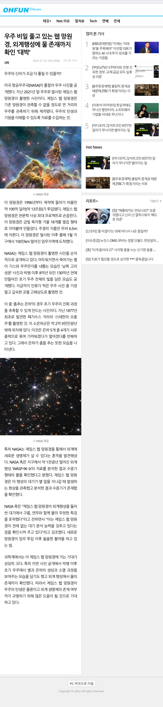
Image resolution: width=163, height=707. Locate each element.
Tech (93, 21)
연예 (105, 21)
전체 (117, 21)
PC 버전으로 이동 (82, 683)
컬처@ (79, 21)
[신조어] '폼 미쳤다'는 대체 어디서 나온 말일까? (117, 231)
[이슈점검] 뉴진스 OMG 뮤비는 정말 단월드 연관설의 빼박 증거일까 (124, 240)
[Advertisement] (40, 642)
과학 (6, 63)
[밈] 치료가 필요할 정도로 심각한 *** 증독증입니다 (119, 259)
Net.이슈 (63, 21)
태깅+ (47, 21)
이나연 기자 (70, 61)
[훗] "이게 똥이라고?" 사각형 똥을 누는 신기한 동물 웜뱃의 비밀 (124, 250)
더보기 (154, 201)
